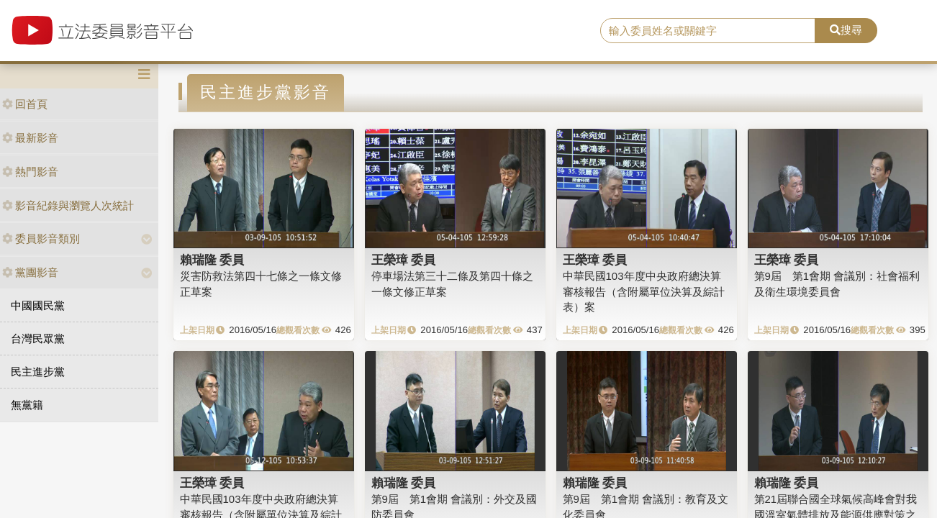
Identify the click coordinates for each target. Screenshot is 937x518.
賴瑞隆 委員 (212, 259)
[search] (708, 31)
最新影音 (30, 138)
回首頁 (24, 104)
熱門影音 (30, 171)
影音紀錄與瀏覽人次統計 (68, 205)
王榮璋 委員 (403, 259)
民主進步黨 (38, 371)
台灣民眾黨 (38, 338)
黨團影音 (30, 272)
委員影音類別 (41, 238)
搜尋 (846, 30)
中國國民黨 (38, 305)
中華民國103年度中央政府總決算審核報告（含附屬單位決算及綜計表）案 (644, 291)
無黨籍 (27, 405)
